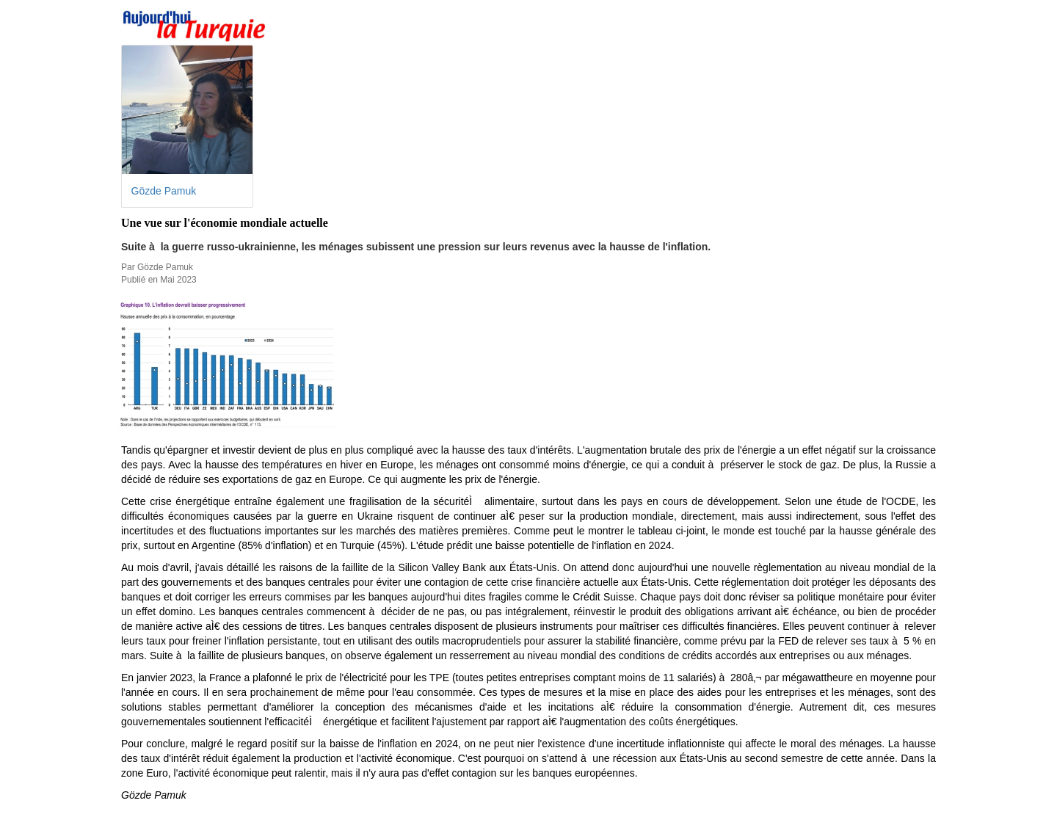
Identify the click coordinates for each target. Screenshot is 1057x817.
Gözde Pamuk (164, 191)
